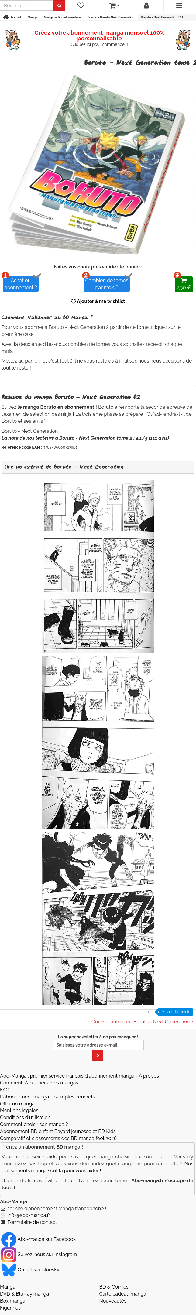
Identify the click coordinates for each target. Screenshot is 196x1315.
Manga (7, 1287)
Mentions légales (19, 1110)
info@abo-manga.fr (29, 1215)
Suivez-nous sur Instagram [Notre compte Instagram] (39, 1254)
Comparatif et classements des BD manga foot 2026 (58, 1138)
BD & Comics (114, 1287)
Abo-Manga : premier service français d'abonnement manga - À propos (79, 1076)
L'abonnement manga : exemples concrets (47, 1097)
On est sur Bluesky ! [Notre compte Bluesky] (31, 1269)
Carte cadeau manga (122, 1294)
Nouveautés (112, 1301)
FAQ (4, 1090)
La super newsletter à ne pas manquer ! (98, 1047)
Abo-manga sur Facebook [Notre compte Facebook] (38, 1239)
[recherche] (27, 5)
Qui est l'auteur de (142, 1022)
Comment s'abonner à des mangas (39, 1083)
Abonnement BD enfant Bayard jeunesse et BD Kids (58, 1131)
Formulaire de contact (32, 1222)
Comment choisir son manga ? (34, 1124)
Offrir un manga (17, 1104)
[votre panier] (114, 5)
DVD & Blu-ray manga (24, 1294)
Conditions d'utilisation (25, 1117)
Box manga (12, 1301)
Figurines (10, 1308)
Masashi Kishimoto (176, 1012)
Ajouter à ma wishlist (98, 301)
